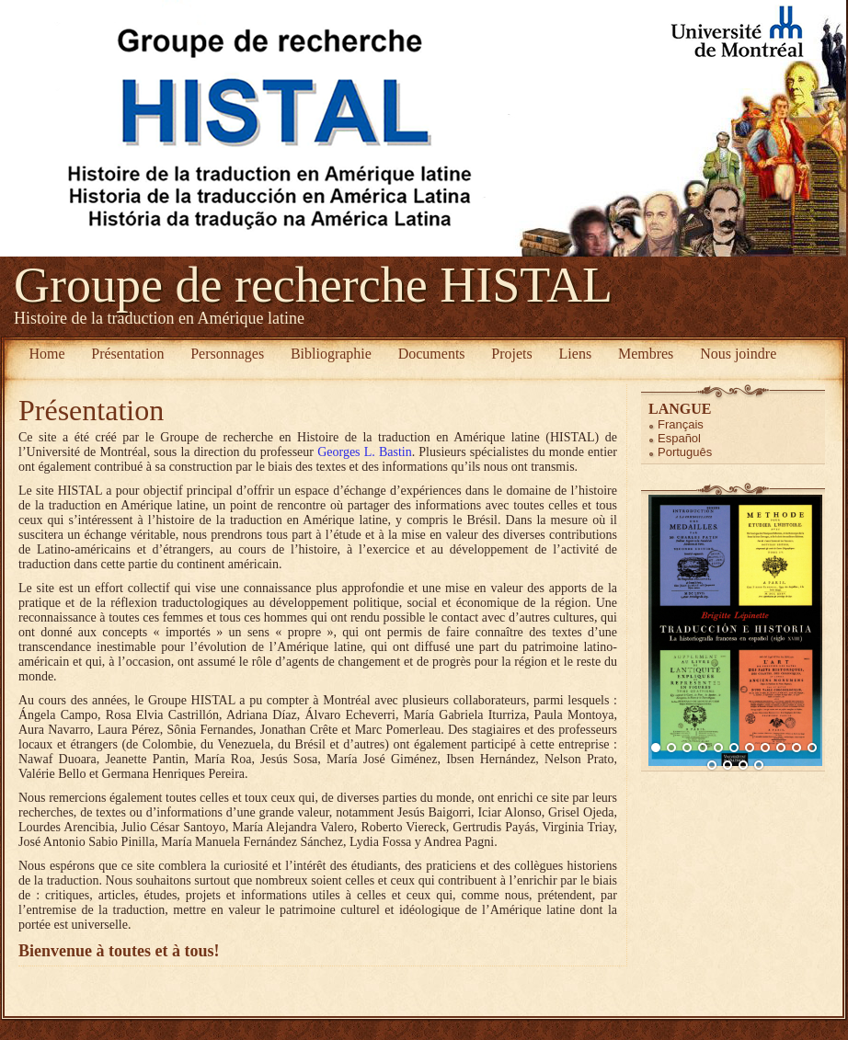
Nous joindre (738, 353)
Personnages (227, 353)
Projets (511, 353)
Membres (645, 353)
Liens (575, 353)
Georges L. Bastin (364, 452)
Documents (431, 353)
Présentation (127, 353)
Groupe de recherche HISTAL (313, 285)
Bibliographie (331, 353)
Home (46, 353)
